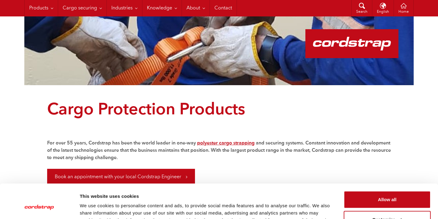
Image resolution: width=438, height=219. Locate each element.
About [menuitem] (193, 8)
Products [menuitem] (38, 8)
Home (403, 12)
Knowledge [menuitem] (159, 8)
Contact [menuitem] (223, 8)
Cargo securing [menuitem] (80, 8)
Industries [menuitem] (122, 8)
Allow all (387, 169)
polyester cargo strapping (226, 143)
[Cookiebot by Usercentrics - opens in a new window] (39, 207)
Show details (94, 207)
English (383, 12)
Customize (387, 189)
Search (361, 12)
